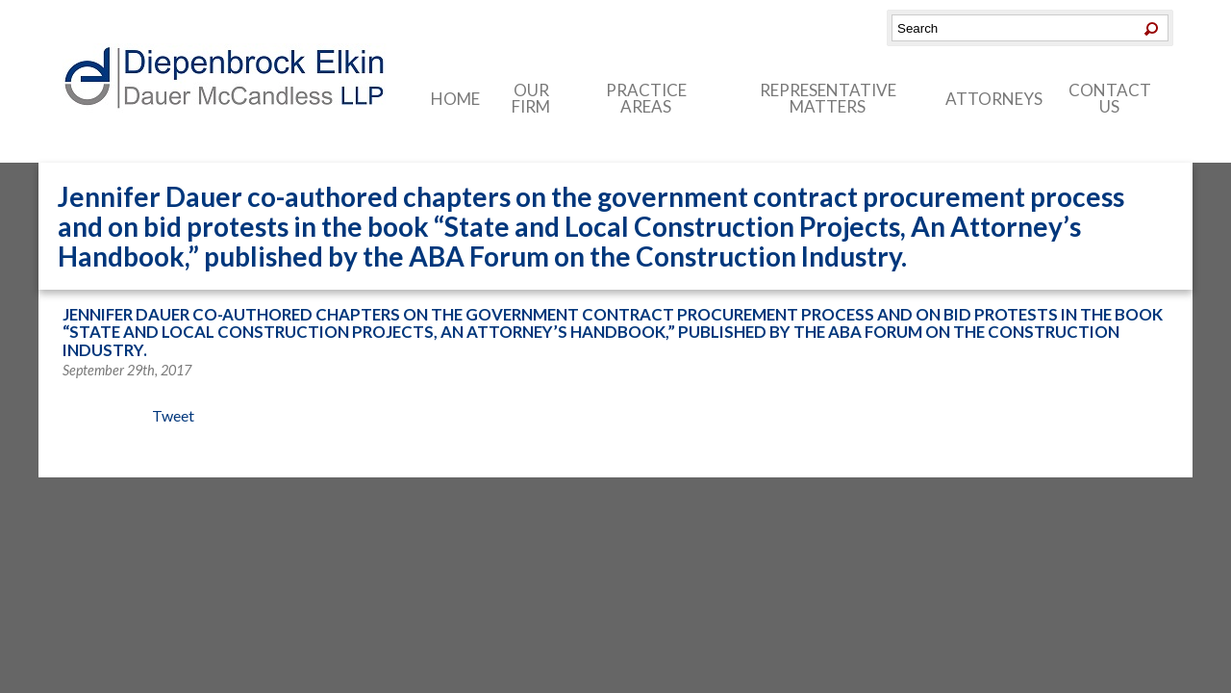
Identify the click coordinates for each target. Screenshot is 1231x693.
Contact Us (1109, 98)
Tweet (173, 415)
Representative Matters (828, 98)
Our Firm (531, 98)
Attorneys (994, 98)
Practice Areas (646, 98)
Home (455, 98)
